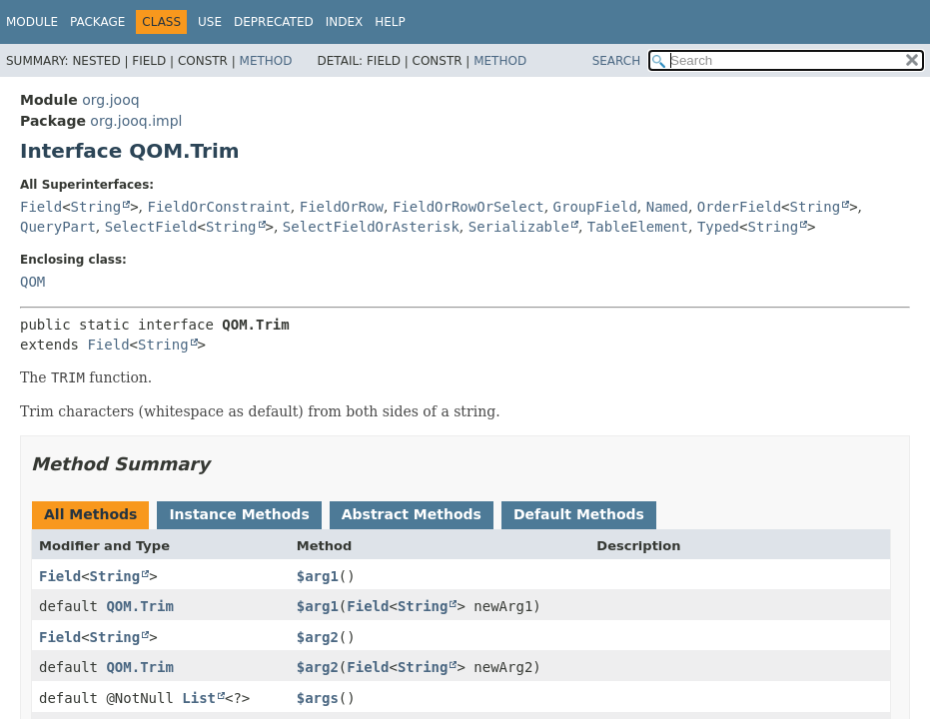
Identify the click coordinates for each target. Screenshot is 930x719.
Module (32, 22)
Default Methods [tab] (578, 514)
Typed (718, 227)
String (96, 207)
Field (41, 207)
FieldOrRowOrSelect (468, 207)
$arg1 (318, 576)
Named (667, 207)
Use (210, 22)
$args (318, 698)
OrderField (739, 207)
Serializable (518, 227)
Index (345, 22)
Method (266, 61)
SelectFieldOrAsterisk (371, 227)
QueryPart (58, 227)
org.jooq (110, 100)
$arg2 (318, 637)
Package (97, 22)
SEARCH (616, 61)
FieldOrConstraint (219, 207)
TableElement (637, 227)
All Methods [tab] (90, 514)
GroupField (595, 207)
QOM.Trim (139, 606)
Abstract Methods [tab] (411, 514)
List (199, 698)
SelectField (151, 227)
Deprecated (274, 22)
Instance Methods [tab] (239, 514)
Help (390, 22)
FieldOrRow (342, 207)
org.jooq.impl (136, 121)
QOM (32, 282)
